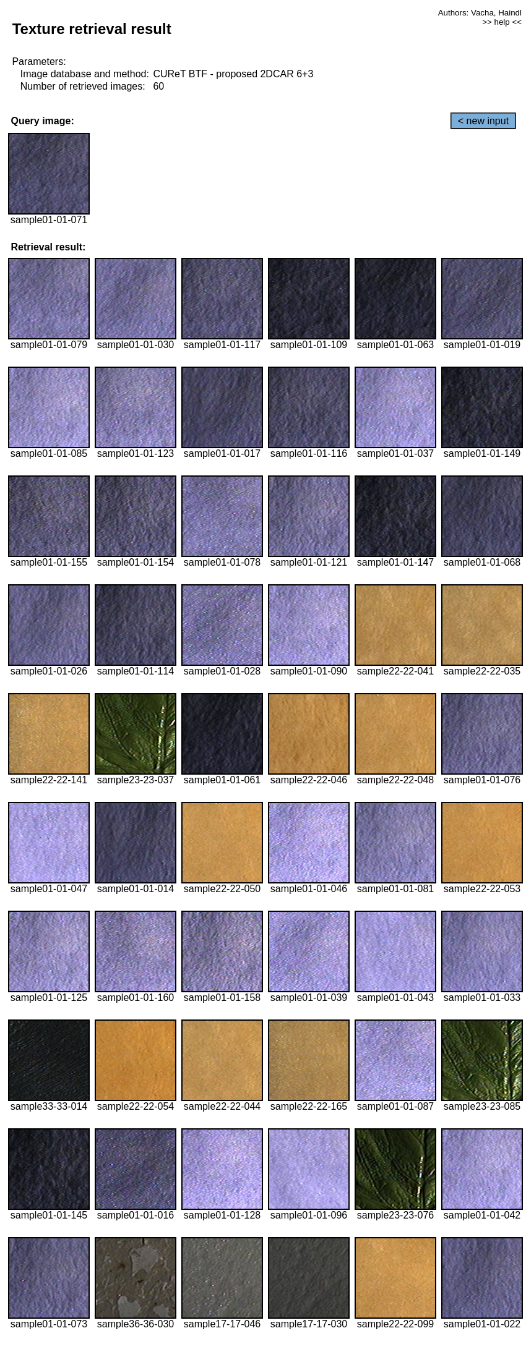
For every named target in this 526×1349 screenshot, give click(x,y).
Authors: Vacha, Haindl (480, 12)
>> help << (502, 22)
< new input (483, 121)
